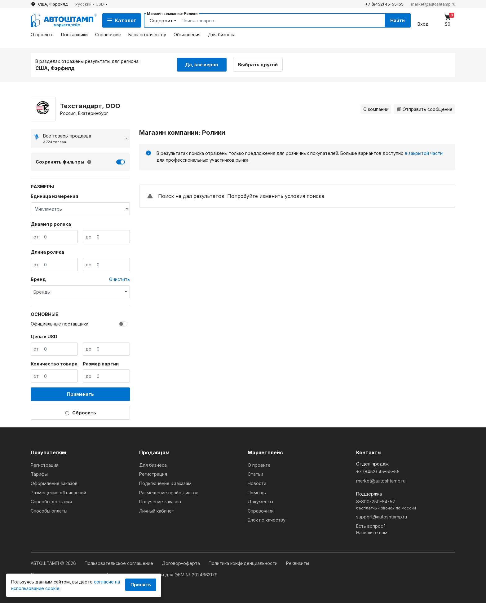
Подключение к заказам (165, 483)
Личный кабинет (156, 510)
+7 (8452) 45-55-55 (384, 4)
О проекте (42, 34)
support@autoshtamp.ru (381, 516)
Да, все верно (201, 64)
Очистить (119, 279)
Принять (140, 584)
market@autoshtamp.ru (433, 4)
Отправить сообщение (424, 109)
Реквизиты (297, 563)
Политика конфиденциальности (244, 563)
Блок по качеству (147, 34)
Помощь (257, 492)
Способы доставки (51, 501)
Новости (257, 483)
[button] (91, 4)
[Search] (276, 20)
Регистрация (45, 465)
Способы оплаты (49, 510)
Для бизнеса (222, 34)
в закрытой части (424, 153)
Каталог (121, 20)
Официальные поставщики (59, 323)
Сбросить (80, 413)
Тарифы (39, 474)
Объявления (187, 34)
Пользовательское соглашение (119, 563)
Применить (80, 394)
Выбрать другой (258, 64)
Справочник (108, 34)
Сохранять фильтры (60, 161)
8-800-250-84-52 (405, 505)
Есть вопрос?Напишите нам (371, 529)
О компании (375, 109)
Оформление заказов (54, 483)
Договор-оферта (181, 563)
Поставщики (74, 34)
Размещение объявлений (58, 492)
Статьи (255, 474)
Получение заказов (160, 501)
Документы (260, 501)
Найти (397, 20)
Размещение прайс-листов (168, 492)
